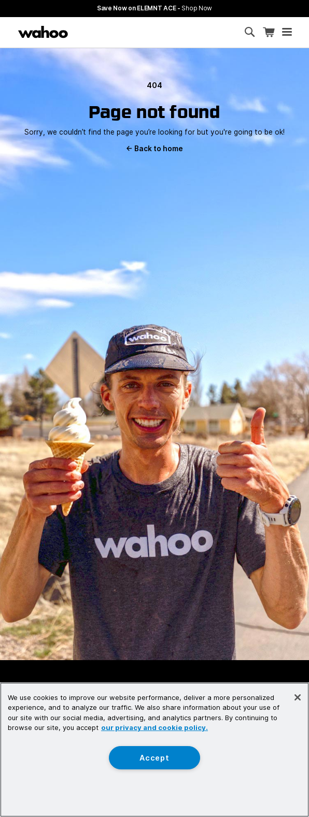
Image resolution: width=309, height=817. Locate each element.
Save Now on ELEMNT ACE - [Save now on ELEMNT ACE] (154, 8)
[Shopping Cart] (268, 32)
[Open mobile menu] (287, 32)
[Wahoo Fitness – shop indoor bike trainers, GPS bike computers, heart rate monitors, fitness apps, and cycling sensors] (43, 32)
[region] (154, 749)
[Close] (297, 697)
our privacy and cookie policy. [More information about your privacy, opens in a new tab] (154, 727)
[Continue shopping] (85, 32)
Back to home (154, 148)
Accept (154, 757)
